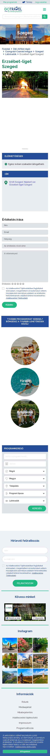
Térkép (27, 2)
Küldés (9, 305)
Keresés (37, 508)
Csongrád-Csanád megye (18, 51)
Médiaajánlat (25, 707)
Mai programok (10, 2)
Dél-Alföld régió (21, 49)
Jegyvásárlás (41, 2)
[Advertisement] (25, 131)
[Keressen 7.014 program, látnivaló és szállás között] (22, 17)
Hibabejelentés (25, 712)
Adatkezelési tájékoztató (25, 717)
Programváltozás (25, 728)
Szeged (39, 51)
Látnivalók (10, 54)
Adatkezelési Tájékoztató (17, 298)
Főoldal (6, 49)
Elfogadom (25, 751)
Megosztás (38, 618)
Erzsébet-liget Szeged (17, 64)
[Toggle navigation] (44, 9)
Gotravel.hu (19, 606)
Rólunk (25, 702)
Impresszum (25, 723)
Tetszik (13, 618)
